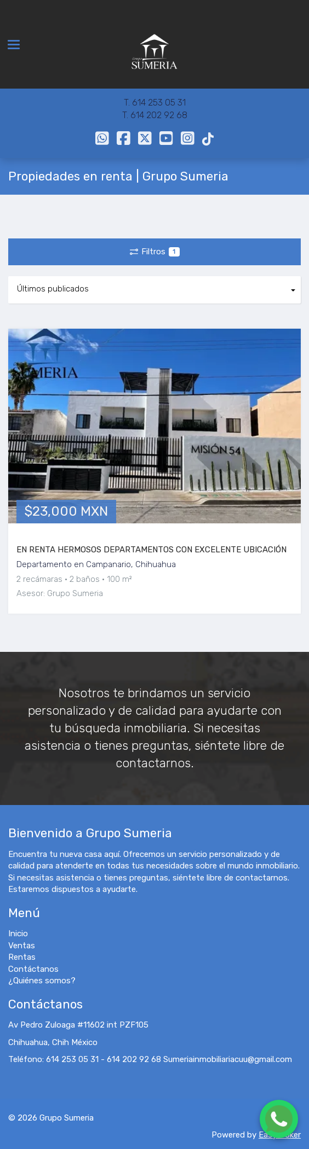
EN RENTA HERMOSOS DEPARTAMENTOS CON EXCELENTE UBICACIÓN (151, 550)
